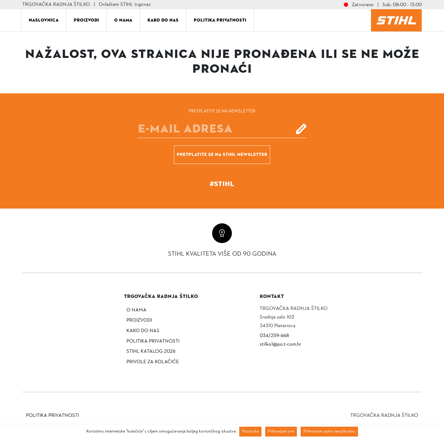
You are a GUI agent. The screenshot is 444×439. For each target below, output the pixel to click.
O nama (123, 20)
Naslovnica (44, 20)
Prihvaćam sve (281, 431)
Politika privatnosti (220, 20)
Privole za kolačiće (152, 362)
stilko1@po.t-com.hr (280, 344)
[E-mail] (222, 129)
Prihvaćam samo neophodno (329, 431)
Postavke (250, 431)
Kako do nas (163, 20)
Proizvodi (86, 20)
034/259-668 (274, 335)
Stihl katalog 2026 (150, 351)
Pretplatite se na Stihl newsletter (222, 154)
